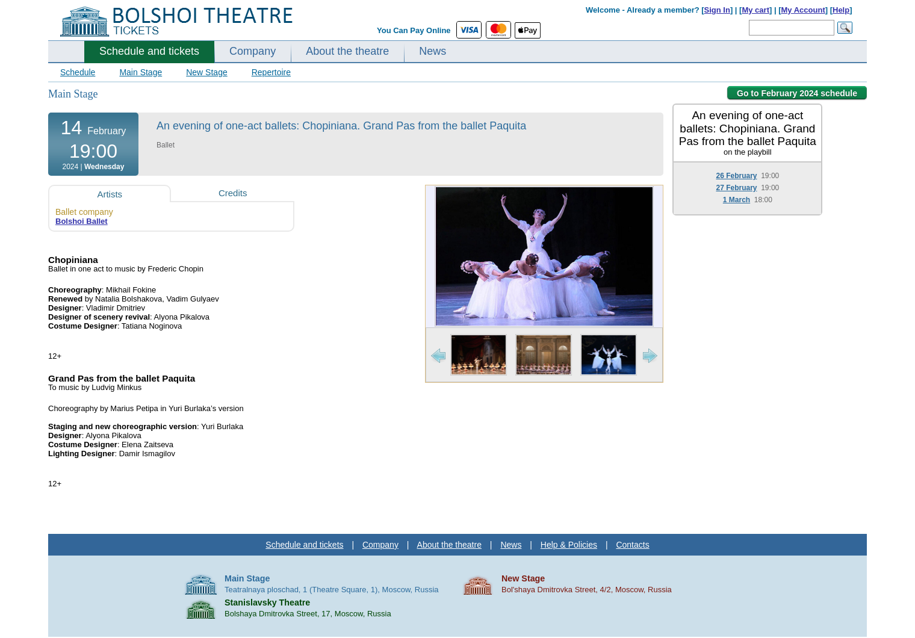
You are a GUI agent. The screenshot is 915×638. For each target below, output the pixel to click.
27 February (736, 188)
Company (252, 51)
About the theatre (347, 51)
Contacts (632, 545)
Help (841, 9)
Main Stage (140, 72)
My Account (803, 9)
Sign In (717, 9)
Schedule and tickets (149, 51)
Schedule (77, 72)
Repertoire (271, 72)
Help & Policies (569, 545)
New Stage (206, 72)
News (432, 51)
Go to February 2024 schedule (797, 93)
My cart (755, 9)
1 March (736, 200)
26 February (736, 176)
